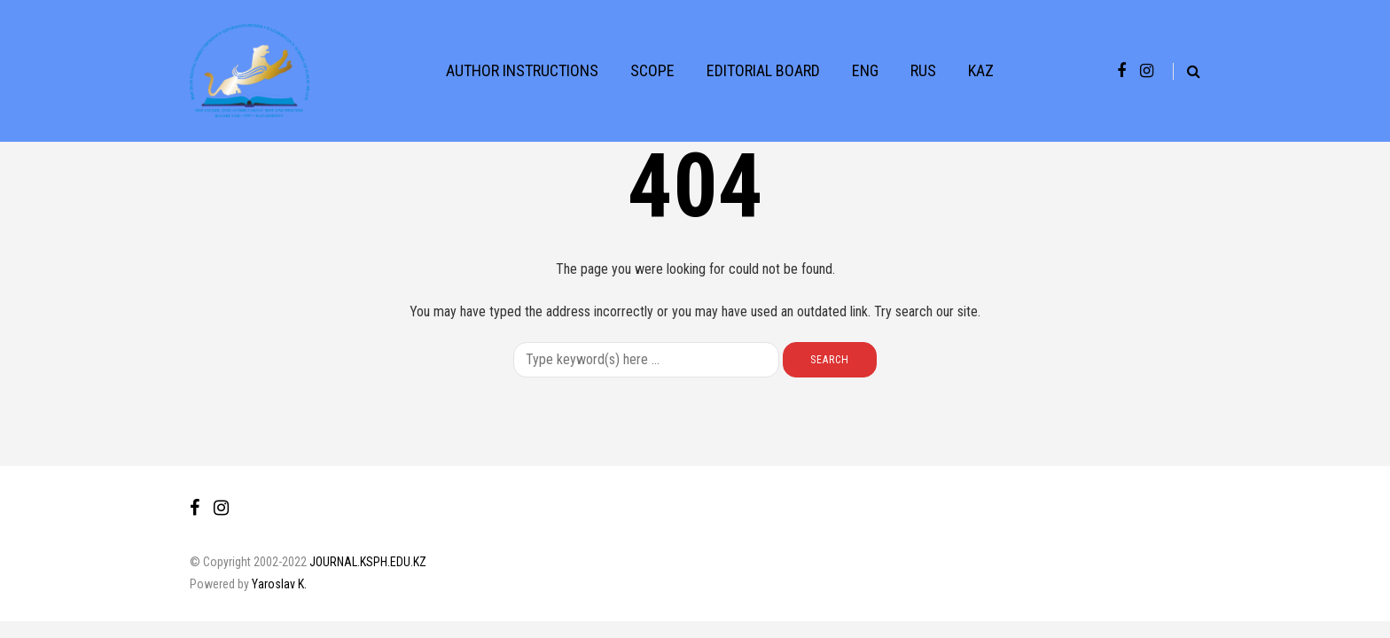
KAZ (981, 70)
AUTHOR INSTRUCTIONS (522, 70)
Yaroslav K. (279, 584)
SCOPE (652, 70)
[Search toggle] (1186, 71)
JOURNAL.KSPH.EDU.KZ (367, 562)
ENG (865, 70)
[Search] (646, 359)
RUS (923, 70)
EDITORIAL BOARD (763, 70)
